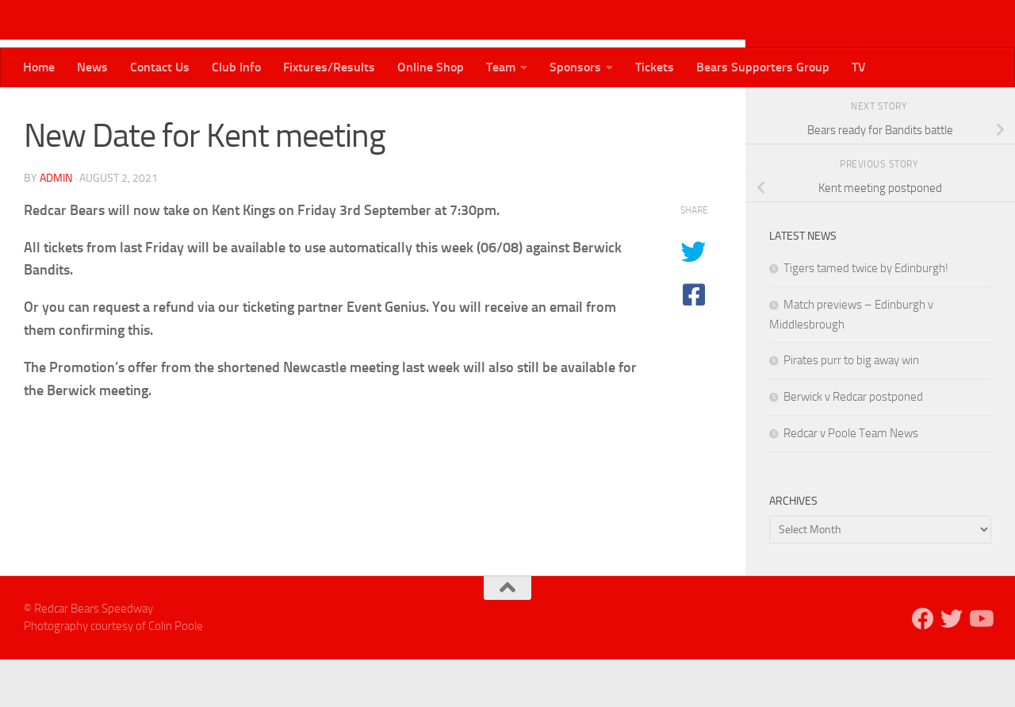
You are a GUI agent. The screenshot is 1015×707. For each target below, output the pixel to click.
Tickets (654, 67)
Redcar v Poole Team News (850, 481)
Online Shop (430, 67)
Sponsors (575, 67)
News (92, 67)
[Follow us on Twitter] (956, 110)
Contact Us (160, 67)
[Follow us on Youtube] (981, 110)
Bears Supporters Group (762, 67)
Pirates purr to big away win (851, 408)
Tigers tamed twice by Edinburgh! (865, 316)
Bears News (62, 110)
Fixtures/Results (329, 67)
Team (500, 67)
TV (859, 67)
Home (39, 67)
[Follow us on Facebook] (930, 110)
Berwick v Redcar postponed (853, 444)
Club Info (236, 67)
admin (56, 225)
